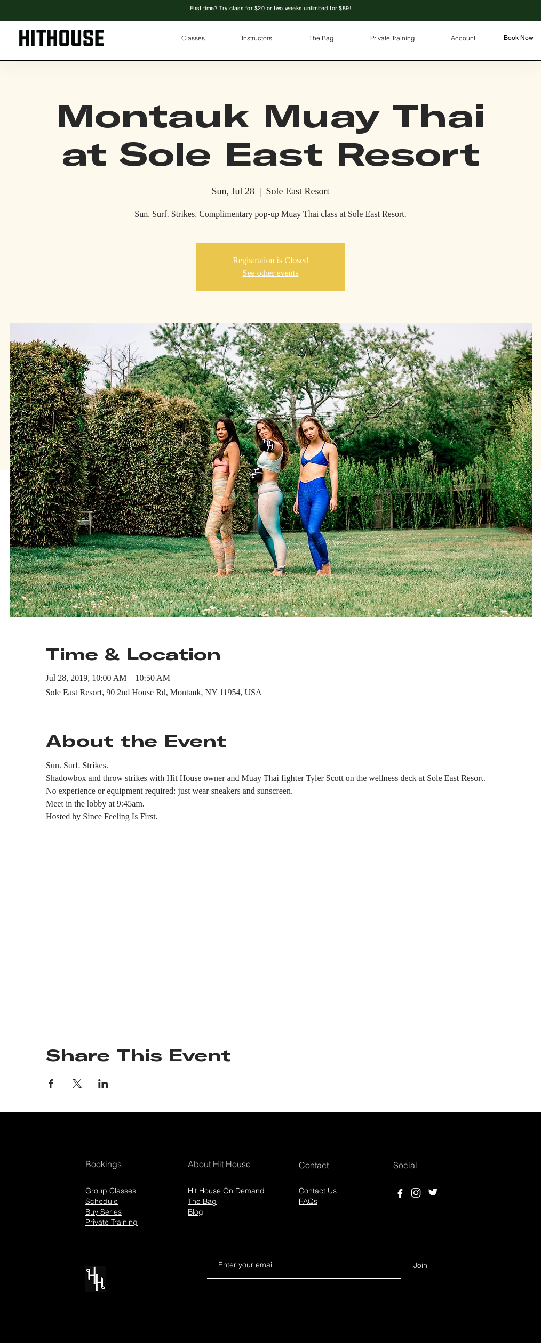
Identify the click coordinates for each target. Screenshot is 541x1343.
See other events (271, 273)
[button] (193, 38)
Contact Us (318, 1190)
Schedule (101, 1201)
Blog (195, 1212)
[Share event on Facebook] (51, 1083)
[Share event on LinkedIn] (103, 1083)
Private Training (111, 1222)
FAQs (308, 1201)
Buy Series (103, 1212)
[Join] (420, 1265)
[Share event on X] (77, 1083)
